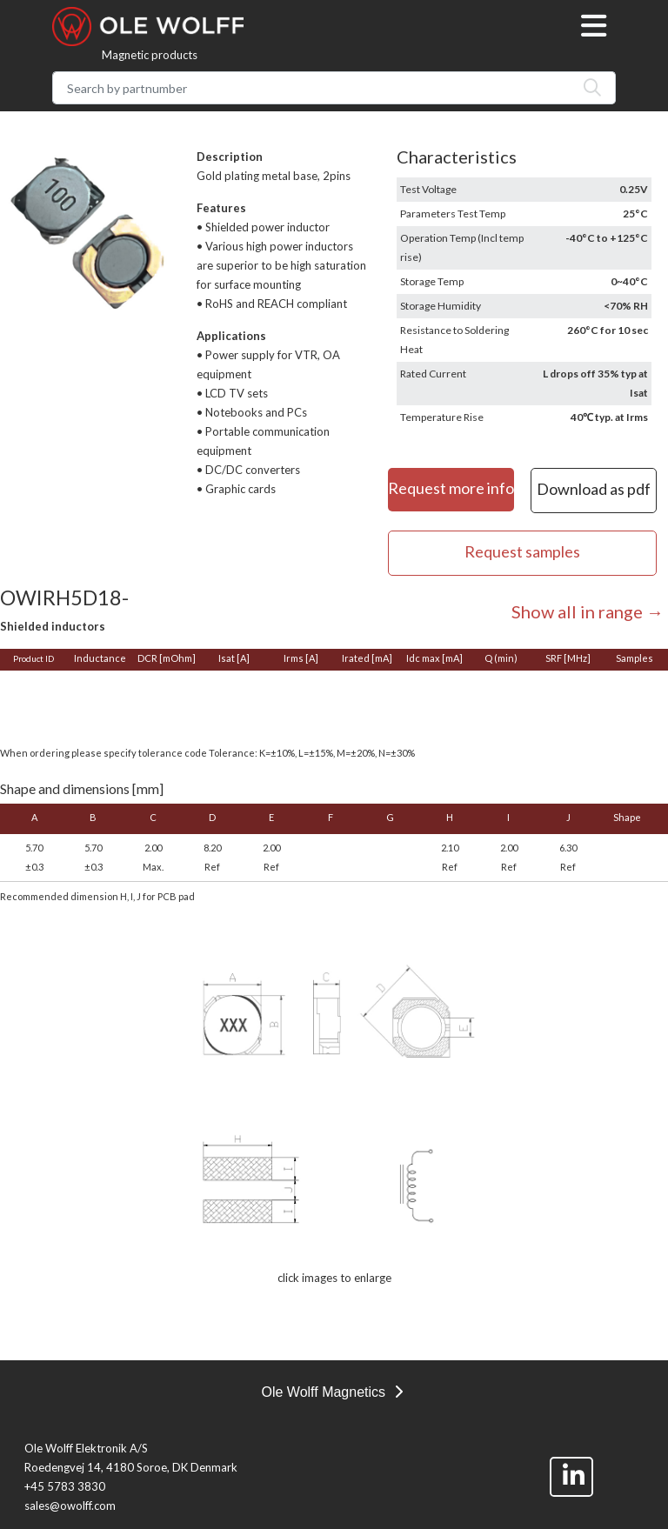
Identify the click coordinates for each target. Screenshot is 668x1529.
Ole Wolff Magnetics (331, 1392)
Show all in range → (587, 611)
